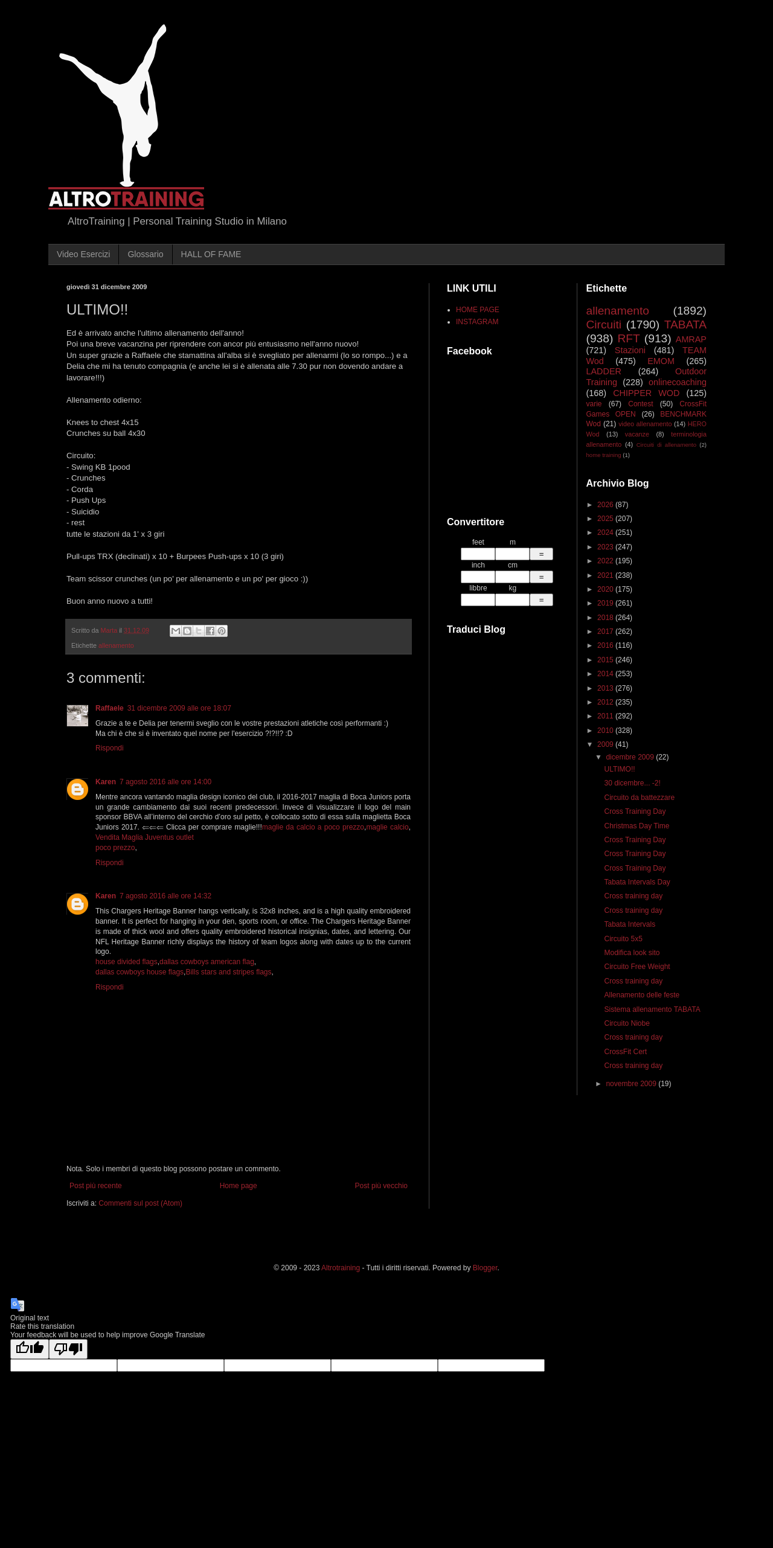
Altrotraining (340, 1268)
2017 (606, 631)
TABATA (685, 324)
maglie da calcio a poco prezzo (313, 827)
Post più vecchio (381, 1186)
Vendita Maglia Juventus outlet (144, 837)
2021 (606, 575)
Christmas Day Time (636, 826)
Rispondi (109, 748)
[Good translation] (29, 1349)
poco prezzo (115, 847)
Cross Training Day (635, 811)
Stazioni (630, 350)
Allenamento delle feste (641, 995)
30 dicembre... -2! (632, 783)
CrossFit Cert (625, 1051)
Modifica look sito (631, 952)
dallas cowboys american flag (206, 962)
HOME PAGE (477, 309)
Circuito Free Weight (637, 966)
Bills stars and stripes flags (228, 972)
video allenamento (645, 423)
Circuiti (604, 324)
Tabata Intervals (629, 924)
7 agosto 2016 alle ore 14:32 (165, 896)
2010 (606, 730)
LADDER (603, 371)
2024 (606, 532)
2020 (606, 589)
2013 (606, 688)
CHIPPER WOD (646, 393)
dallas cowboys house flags (139, 972)
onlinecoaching (678, 382)
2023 (606, 547)
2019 (606, 603)
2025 (606, 518)
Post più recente (95, 1186)
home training (603, 455)
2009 (606, 744)
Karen (105, 782)
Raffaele (109, 708)
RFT (628, 338)
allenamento (116, 645)
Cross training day (633, 896)
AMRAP (691, 339)
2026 (606, 505)
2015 (606, 660)
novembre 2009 (632, 1083)
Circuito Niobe (626, 1023)
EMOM (661, 361)
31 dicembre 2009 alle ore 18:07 (179, 708)
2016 (606, 645)
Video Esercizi (83, 254)
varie (594, 404)
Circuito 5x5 (623, 939)
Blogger (485, 1268)
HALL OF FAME (211, 254)
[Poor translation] (68, 1349)
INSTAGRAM (477, 322)
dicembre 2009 (631, 757)
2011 (606, 716)
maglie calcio (387, 827)
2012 (606, 702)
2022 (606, 561)
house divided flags (126, 962)
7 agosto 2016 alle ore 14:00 (165, 782)
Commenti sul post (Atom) (140, 1203)
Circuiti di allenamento (666, 444)
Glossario (145, 254)
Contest (640, 404)
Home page (238, 1186)
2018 (606, 617)
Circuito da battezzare (639, 797)
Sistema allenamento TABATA (652, 1009)
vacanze (637, 434)
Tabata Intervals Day (637, 882)
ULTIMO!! (619, 769)
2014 (606, 674)
